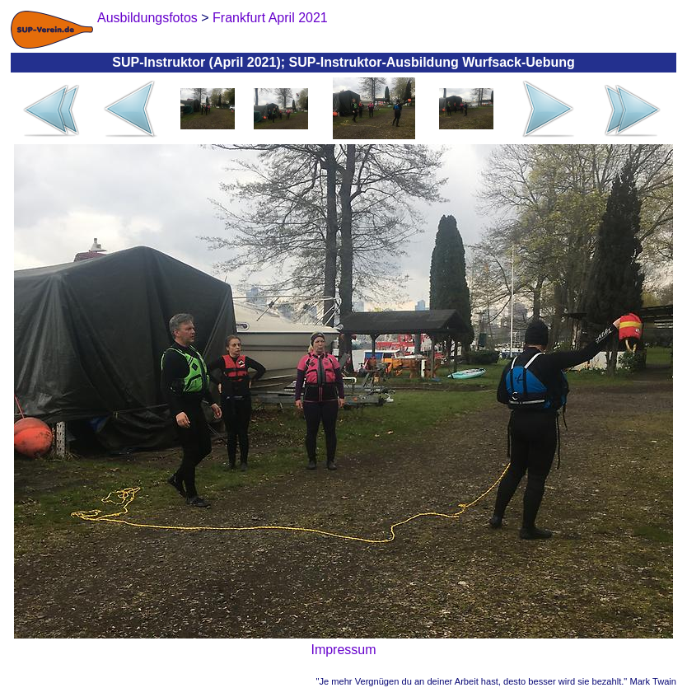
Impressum (343, 650)
